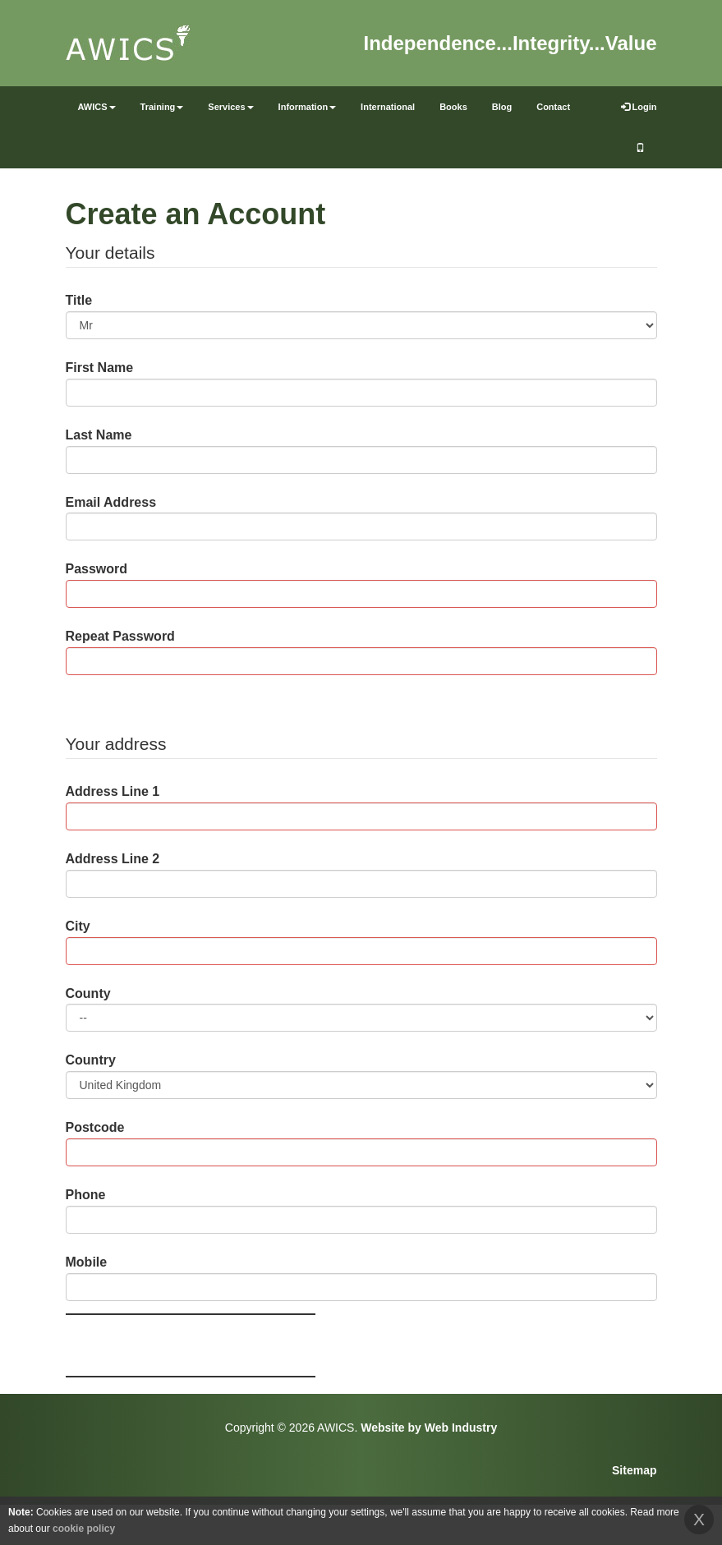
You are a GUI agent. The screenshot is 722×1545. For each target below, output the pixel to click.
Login (639, 107)
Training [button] (162, 107)
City (78, 926)
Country (91, 1060)
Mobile (87, 1262)
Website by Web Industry (429, 1427)
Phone (86, 1195)
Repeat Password (120, 636)
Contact (553, 107)
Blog (502, 107)
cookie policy (84, 1528)
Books (453, 107)
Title (79, 300)
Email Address (111, 502)
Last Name (99, 435)
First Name (100, 368)
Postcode (95, 1127)
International (388, 107)
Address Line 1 (113, 791)
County (88, 993)
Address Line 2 (113, 859)
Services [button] (230, 107)
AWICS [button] (97, 107)
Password (97, 569)
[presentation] (190, 1345)
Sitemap (634, 1470)
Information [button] (307, 107)
